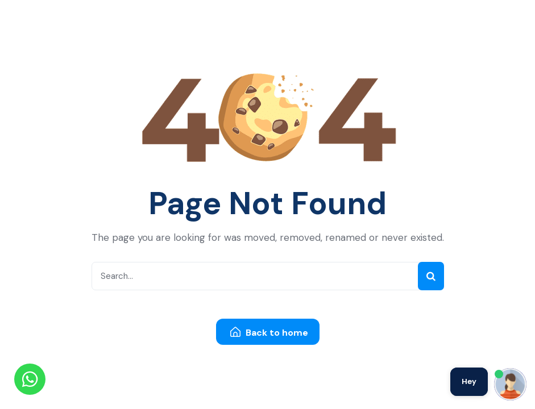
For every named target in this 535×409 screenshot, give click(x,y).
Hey (469, 381)
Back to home (269, 332)
